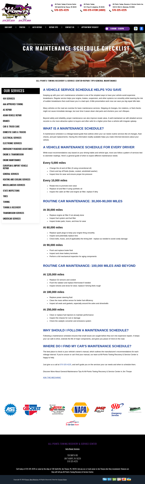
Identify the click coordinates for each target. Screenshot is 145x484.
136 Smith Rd (38, 44)
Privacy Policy (62, 481)
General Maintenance (106, 82)
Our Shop (8, 27)
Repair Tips (53, 27)
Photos (22, 27)
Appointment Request (90, 27)
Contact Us (69, 27)
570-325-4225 (61, 10)
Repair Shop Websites (31, 481)
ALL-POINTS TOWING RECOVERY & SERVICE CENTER (59, 82)
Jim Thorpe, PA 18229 (51, 44)
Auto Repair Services (72, 450)
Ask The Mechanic (52, 379)
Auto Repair (37, 27)
